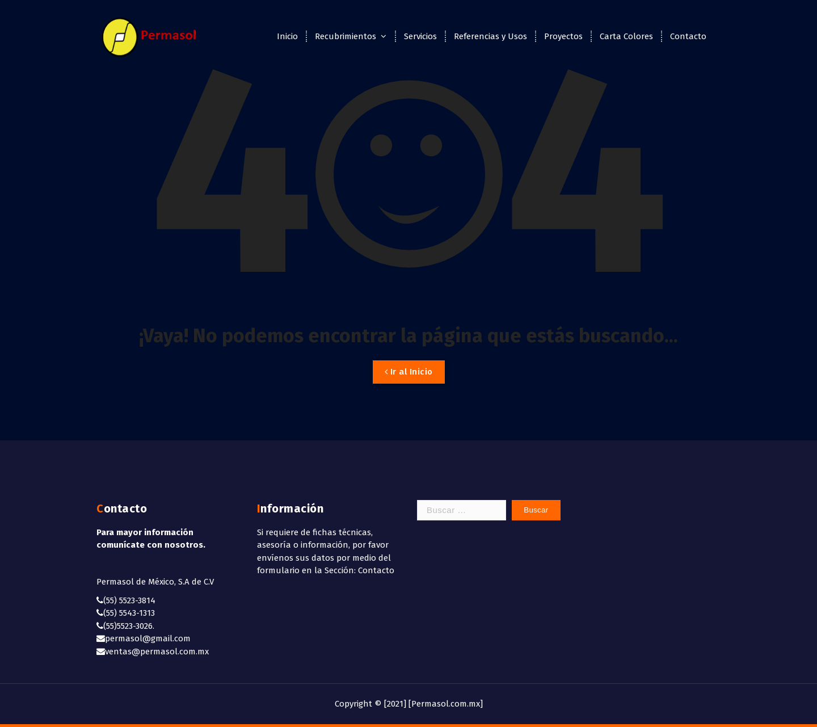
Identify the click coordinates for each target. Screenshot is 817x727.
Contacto (688, 36)
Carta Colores (626, 36)
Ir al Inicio (409, 372)
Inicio (287, 36)
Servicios (420, 36)
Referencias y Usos (490, 36)
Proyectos (563, 36)
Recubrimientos (345, 36)
